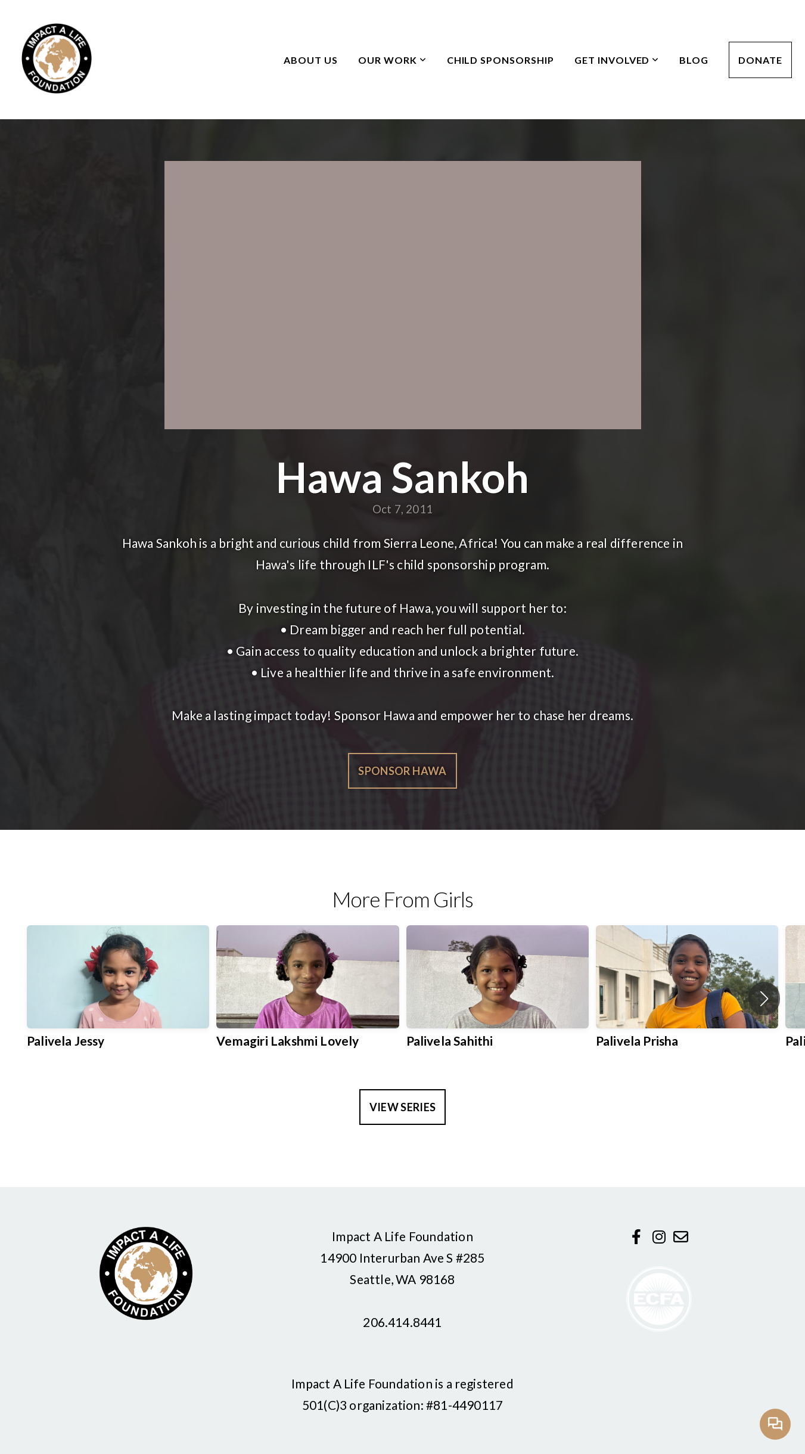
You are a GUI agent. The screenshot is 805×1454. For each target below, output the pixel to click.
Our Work (392, 60)
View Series (402, 1107)
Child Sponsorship (500, 60)
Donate (760, 60)
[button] (764, 998)
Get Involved (616, 60)
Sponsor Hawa (402, 770)
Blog (693, 60)
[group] (118, 998)
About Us (311, 60)
